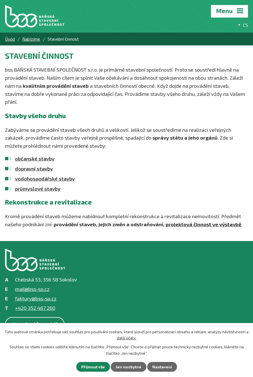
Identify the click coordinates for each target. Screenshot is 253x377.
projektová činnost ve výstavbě (203, 224)
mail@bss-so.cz (32, 289)
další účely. (126, 337)
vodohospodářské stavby (45, 179)
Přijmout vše (93, 366)
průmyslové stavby (37, 189)
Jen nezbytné (128, 366)
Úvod (10, 39)
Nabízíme (31, 39)
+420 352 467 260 (35, 308)
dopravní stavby (34, 169)
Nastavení (162, 366)
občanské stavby (35, 158)
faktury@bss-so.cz (36, 298)
